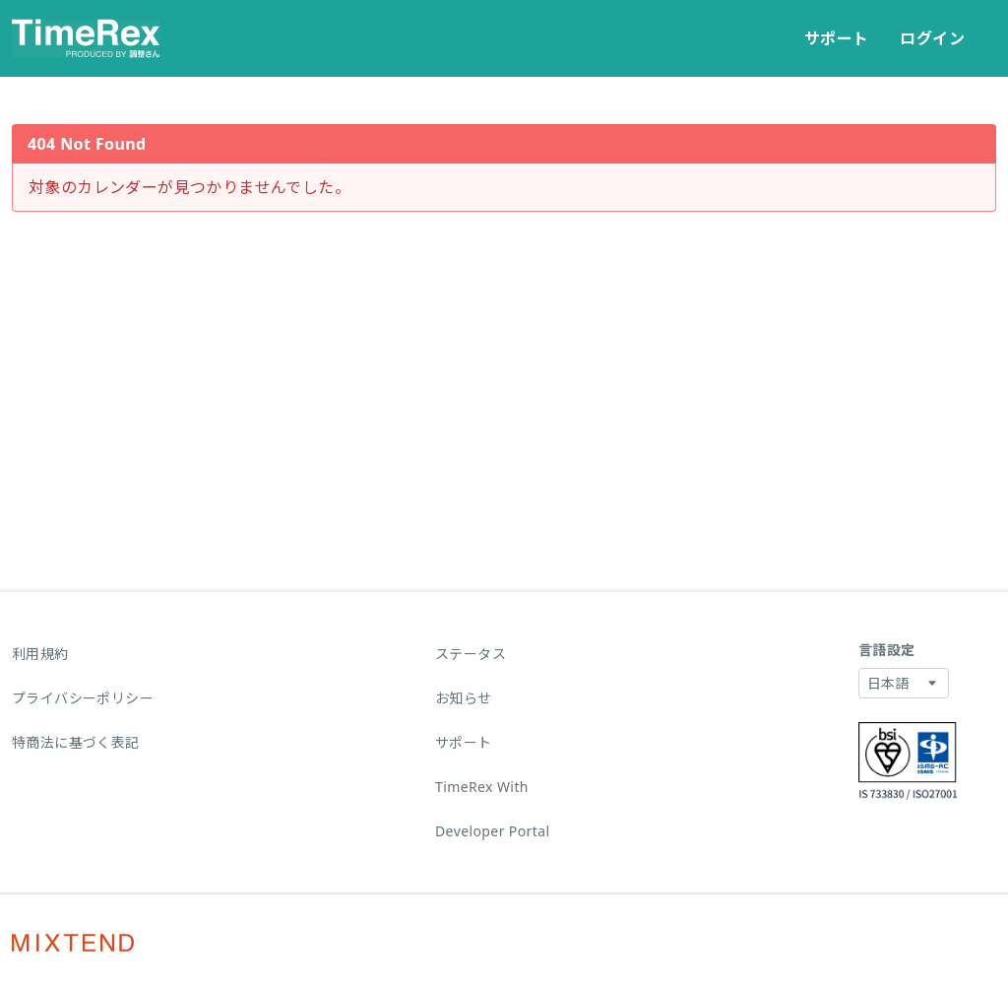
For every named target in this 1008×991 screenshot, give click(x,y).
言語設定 (886, 649)
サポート (836, 38)
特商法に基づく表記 (76, 742)
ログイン (932, 38)
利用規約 (40, 653)
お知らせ (463, 698)
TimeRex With (482, 786)
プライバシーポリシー (83, 698)
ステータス (470, 653)
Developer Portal (492, 831)
